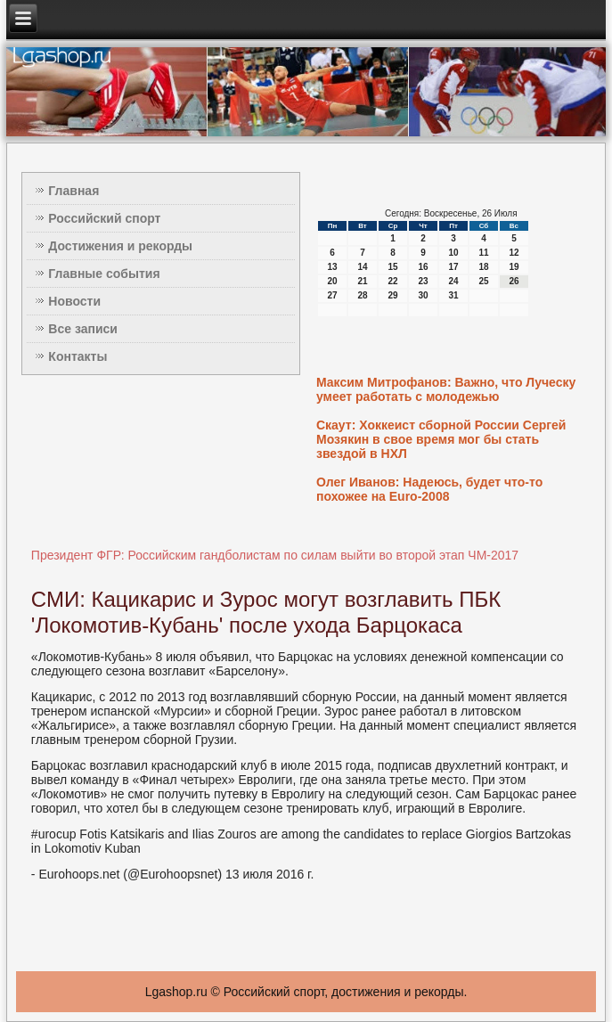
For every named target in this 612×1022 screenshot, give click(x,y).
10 (453, 253)
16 (423, 267)
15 (392, 267)
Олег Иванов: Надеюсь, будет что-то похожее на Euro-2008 (429, 489)
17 (453, 267)
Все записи (83, 329)
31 (453, 295)
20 (332, 281)
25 (483, 281)
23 (423, 281)
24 (453, 281)
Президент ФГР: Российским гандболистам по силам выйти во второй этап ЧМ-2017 (274, 555)
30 (423, 295)
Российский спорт (104, 218)
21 (362, 281)
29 (392, 295)
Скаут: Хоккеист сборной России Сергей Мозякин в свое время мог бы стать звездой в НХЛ (441, 439)
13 (332, 267)
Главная (73, 191)
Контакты (77, 356)
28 (362, 295)
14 (362, 267)
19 (513, 267)
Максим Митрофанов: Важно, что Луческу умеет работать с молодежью (445, 389)
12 (513, 253)
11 (483, 253)
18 (483, 267)
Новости (74, 301)
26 (513, 281)
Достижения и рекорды (120, 246)
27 (332, 295)
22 (392, 281)
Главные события (103, 273)
